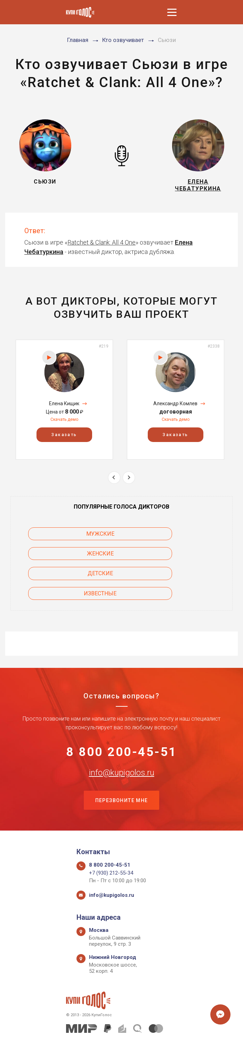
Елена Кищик (64, 407)
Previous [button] (114, 481)
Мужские (66, 538)
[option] (64, 404)
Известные (176, 557)
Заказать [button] (64, 438)
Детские (66, 557)
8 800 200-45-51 (121, 717)
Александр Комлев (175, 407)
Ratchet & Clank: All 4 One (101, 246)
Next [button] (128, 481)
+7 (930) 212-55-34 (111, 842)
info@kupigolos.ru (121, 739)
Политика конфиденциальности (118, 1024)
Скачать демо (64, 423)
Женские (176, 538)
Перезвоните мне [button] (121, 768)
